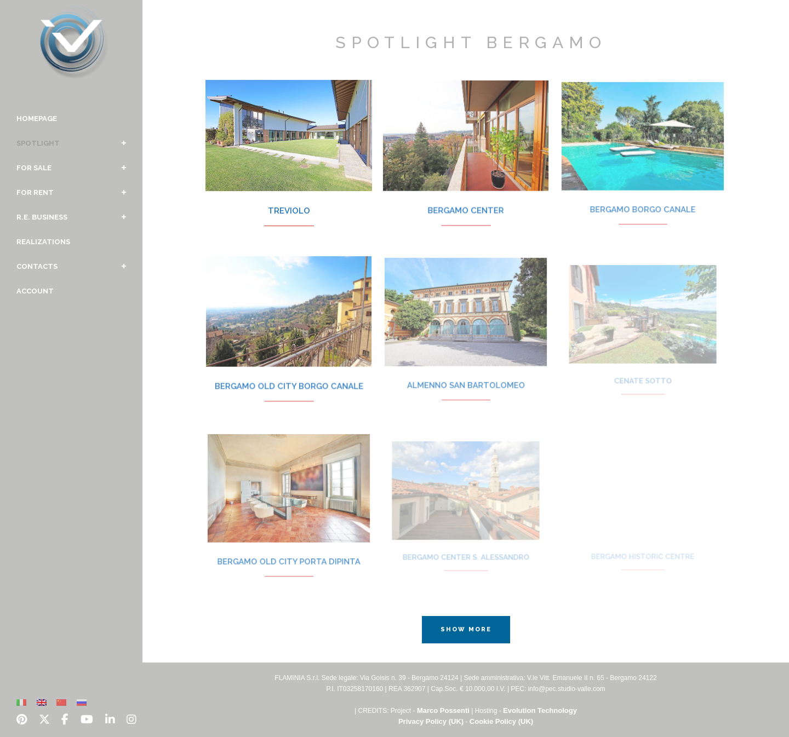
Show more (466, 629)
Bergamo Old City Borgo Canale (288, 377)
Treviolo (288, 202)
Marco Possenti (443, 710)
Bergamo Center (465, 201)
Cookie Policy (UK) (501, 721)
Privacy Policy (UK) (431, 721)
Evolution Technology (540, 710)
